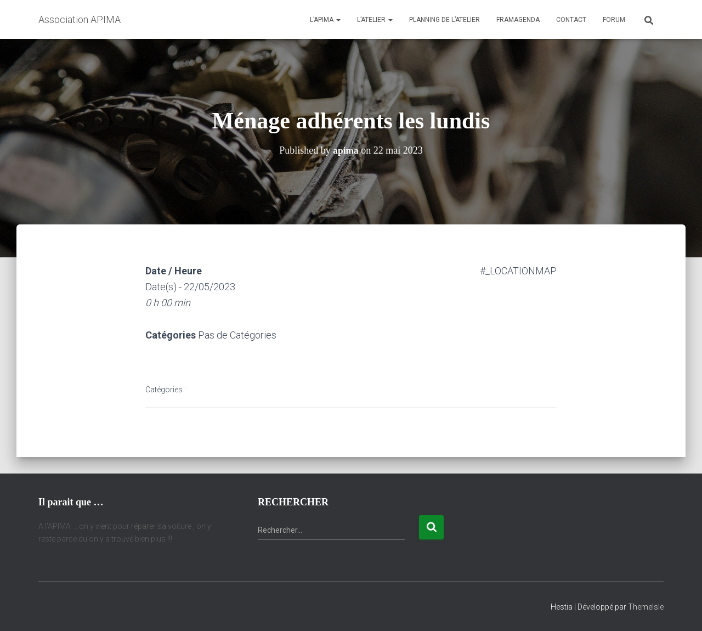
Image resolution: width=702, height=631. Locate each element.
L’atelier (375, 20)
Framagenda (518, 20)
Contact (571, 20)
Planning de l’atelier (444, 20)
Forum (614, 20)
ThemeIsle (646, 606)
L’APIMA (325, 20)
